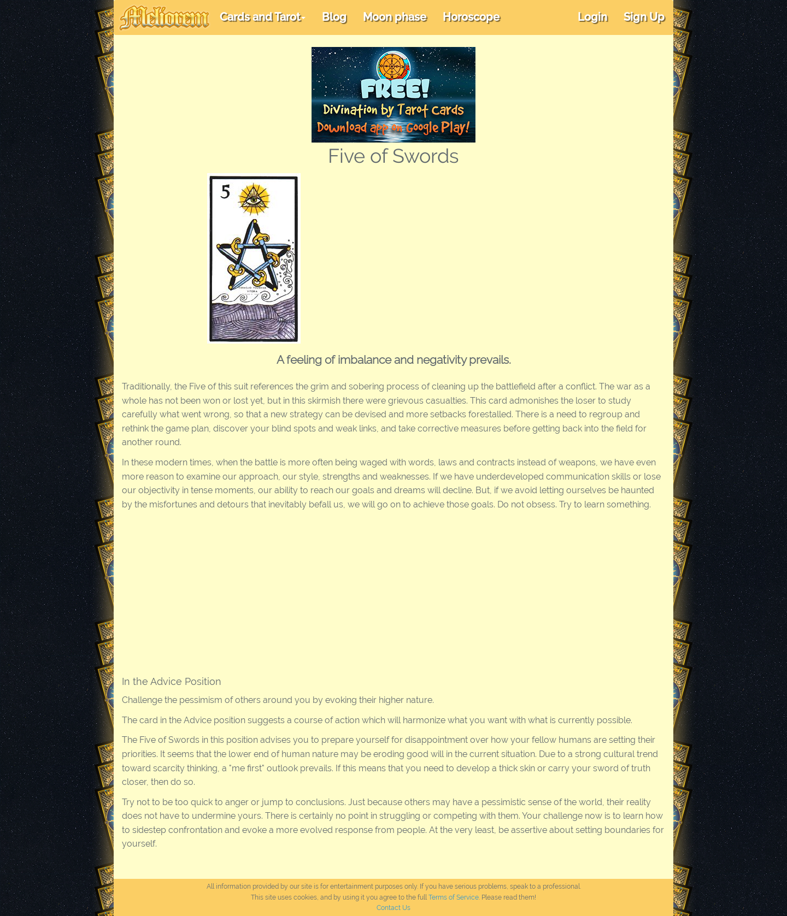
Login (592, 16)
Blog (334, 16)
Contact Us (393, 908)
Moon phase (394, 16)
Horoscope (471, 16)
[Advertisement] (510, 255)
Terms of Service (453, 897)
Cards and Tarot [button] (263, 16)
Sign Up (644, 16)
